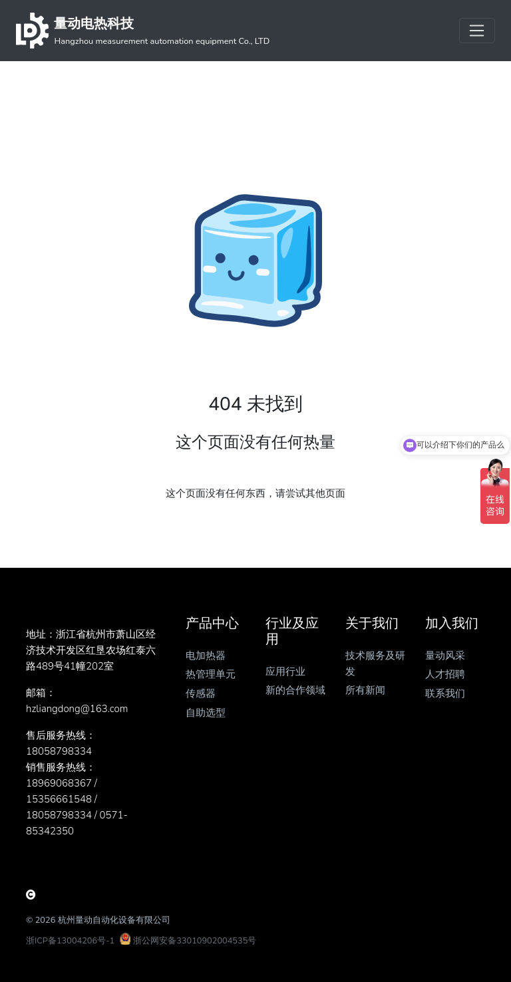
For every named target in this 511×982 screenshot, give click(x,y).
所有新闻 (365, 690)
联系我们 (445, 693)
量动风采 (445, 655)
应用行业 (285, 671)
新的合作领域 (295, 690)
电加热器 (206, 655)
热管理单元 (211, 674)
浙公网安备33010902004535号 (194, 941)
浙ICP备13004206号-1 (70, 941)
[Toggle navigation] (477, 30)
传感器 (201, 693)
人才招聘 (445, 674)
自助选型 (206, 712)
